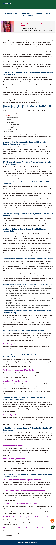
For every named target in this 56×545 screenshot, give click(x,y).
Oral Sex (8, 115)
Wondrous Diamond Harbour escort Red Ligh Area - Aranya (35, 24)
